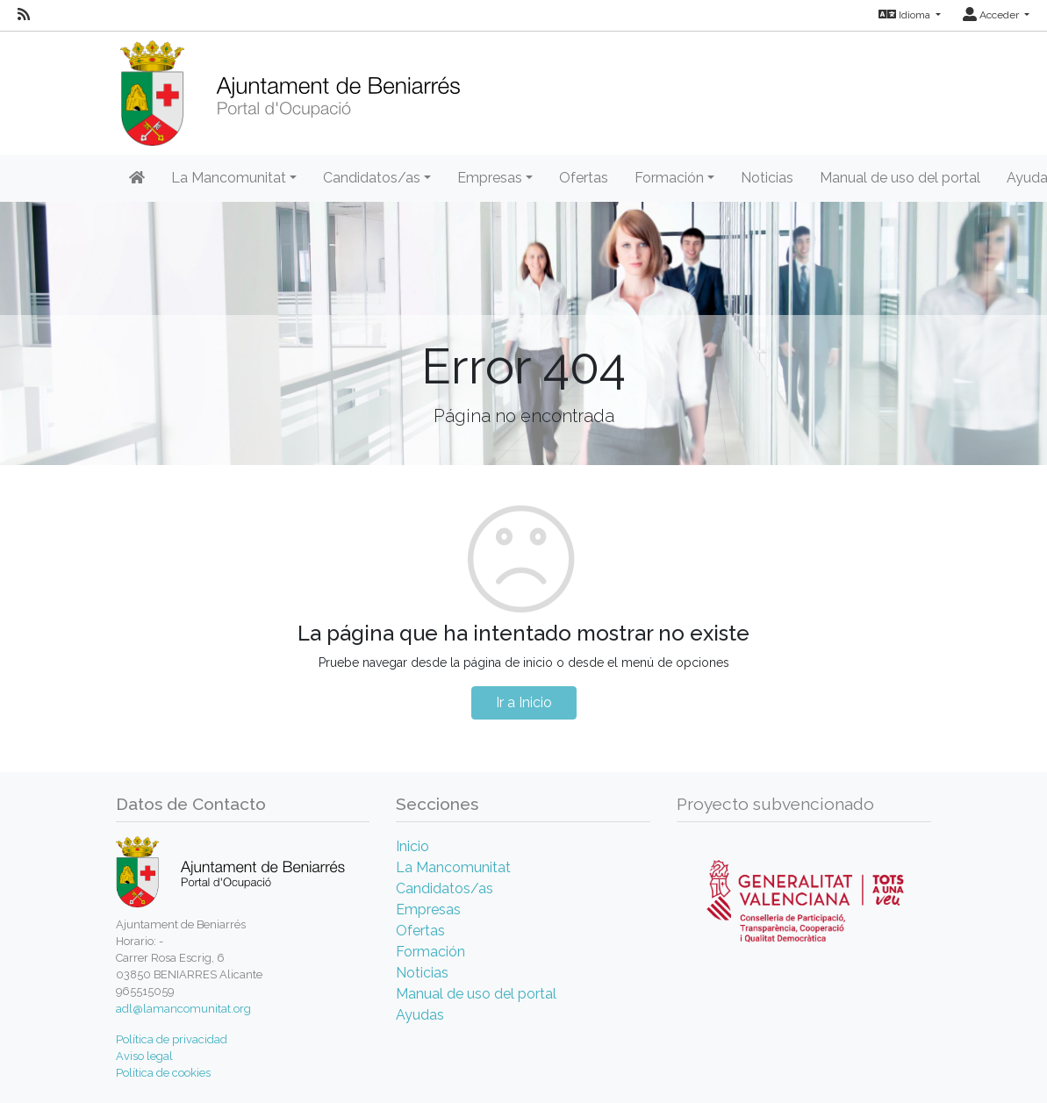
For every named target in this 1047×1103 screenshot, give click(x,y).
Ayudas (420, 1014)
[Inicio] (290, 87)
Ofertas (583, 177)
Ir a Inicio (524, 702)
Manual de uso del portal (900, 177)
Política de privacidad (171, 1039)
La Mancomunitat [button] (228, 177)
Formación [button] (669, 177)
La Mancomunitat (453, 867)
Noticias (767, 177)
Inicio (412, 846)
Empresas (428, 909)
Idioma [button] (905, 15)
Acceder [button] (992, 15)
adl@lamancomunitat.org (183, 1008)
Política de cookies (163, 1072)
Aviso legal (144, 1056)
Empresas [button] (489, 177)
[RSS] (24, 15)
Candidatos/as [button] (371, 177)
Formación (430, 951)
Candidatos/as (444, 888)
